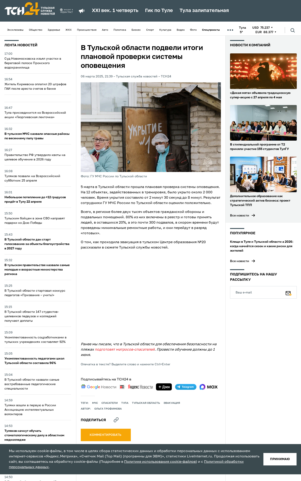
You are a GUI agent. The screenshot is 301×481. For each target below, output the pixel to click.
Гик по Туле (159, 10)
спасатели (109, 403)
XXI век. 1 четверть (115, 10)
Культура (165, 30)
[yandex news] (136, 387)
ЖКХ (68, 30)
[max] (209, 387)
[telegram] (185, 387)
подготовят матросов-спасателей (125, 350)
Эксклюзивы (15, 30)
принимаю (280, 459)
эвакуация (172, 403)
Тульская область (146, 403)
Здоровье (54, 30)
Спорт (150, 30)
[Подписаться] (288, 292)
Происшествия (87, 30)
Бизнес (136, 30)
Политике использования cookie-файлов (160, 462)
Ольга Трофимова (108, 409)
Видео (181, 30)
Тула (124, 403)
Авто (105, 30)
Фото (193, 30)
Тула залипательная (204, 10)
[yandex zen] (164, 386)
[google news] (98, 386)
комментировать (106, 435)
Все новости (239, 215)
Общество (35, 30)
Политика (119, 30)
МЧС (95, 403)
